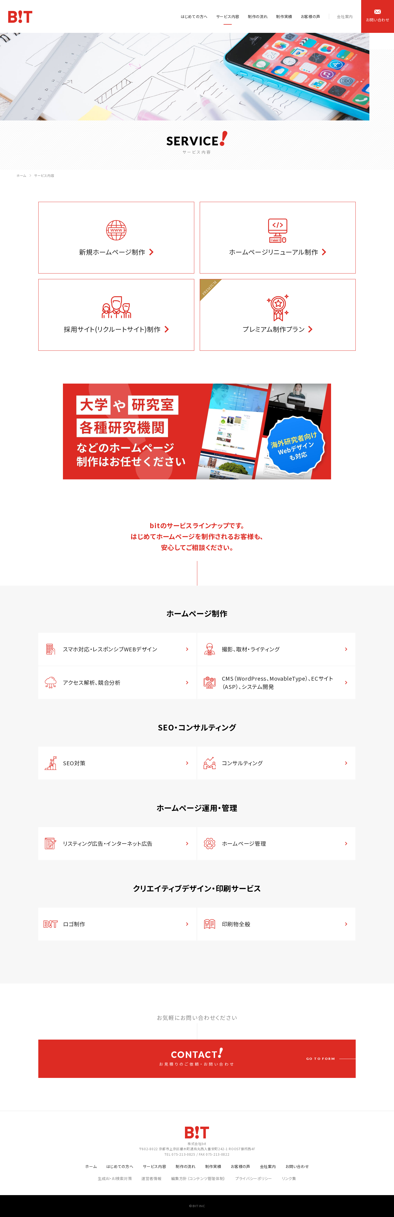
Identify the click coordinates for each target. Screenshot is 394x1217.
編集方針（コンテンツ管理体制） (198, 1178)
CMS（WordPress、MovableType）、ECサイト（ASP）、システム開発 (277, 682)
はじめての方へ (194, 16)
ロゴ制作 (74, 924)
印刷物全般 (236, 924)
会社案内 (345, 16)
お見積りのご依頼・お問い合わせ (197, 1057)
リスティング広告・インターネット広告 (108, 843)
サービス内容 (227, 16)
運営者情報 (151, 1178)
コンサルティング (242, 763)
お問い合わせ (297, 1166)
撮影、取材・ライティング (251, 649)
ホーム (21, 175)
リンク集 (289, 1178)
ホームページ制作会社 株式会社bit (20, 16)
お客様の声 (310, 16)
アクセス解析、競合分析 (92, 682)
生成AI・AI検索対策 (115, 1178)
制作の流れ (258, 16)
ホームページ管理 (244, 843)
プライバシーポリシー (253, 1178)
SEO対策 (74, 763)
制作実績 (284, 16)
